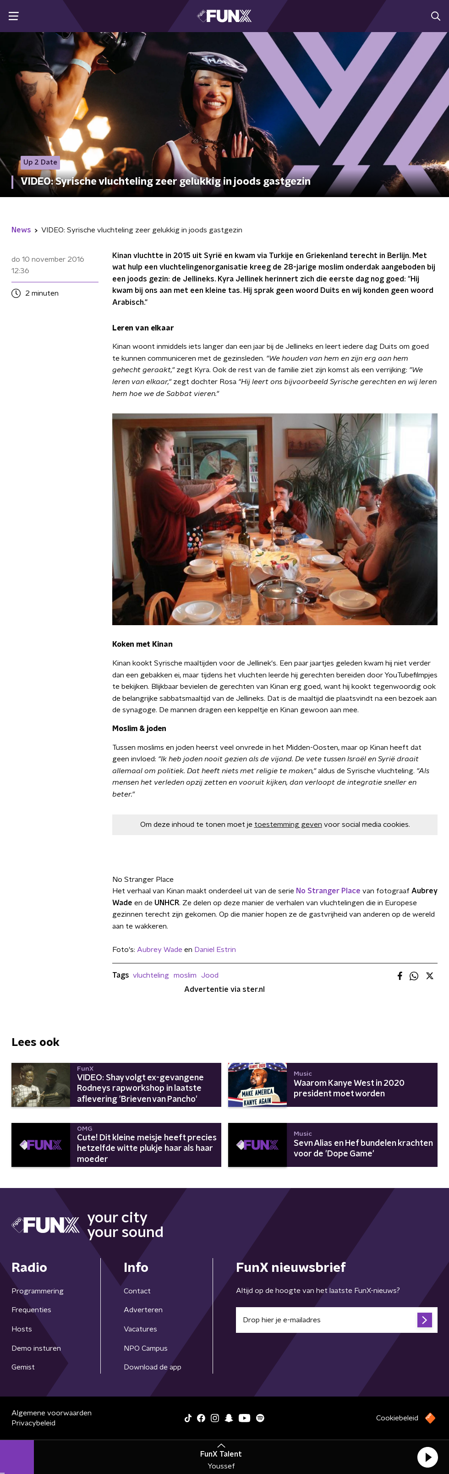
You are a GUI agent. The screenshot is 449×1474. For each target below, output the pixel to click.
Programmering (37, 1291)
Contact (137, 1291)
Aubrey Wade (159, 949)
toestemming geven (288, 824)
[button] (427, 1457)
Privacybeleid (33, 1423)
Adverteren (143, 1310)
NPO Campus (146, 1348)
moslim (185, 975)
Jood (210, 975)
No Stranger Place (328, 891)
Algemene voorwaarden (51, 1413)
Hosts (21, 1329)
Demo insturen (36, 1348)
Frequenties (31, 1310)
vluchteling (151, 975)
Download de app (152, 1367)
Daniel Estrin (215, 949)
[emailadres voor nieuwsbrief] (337, 1320)
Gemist (23, 1367)
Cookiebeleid (397, 1418)
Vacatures (140, 1329)
